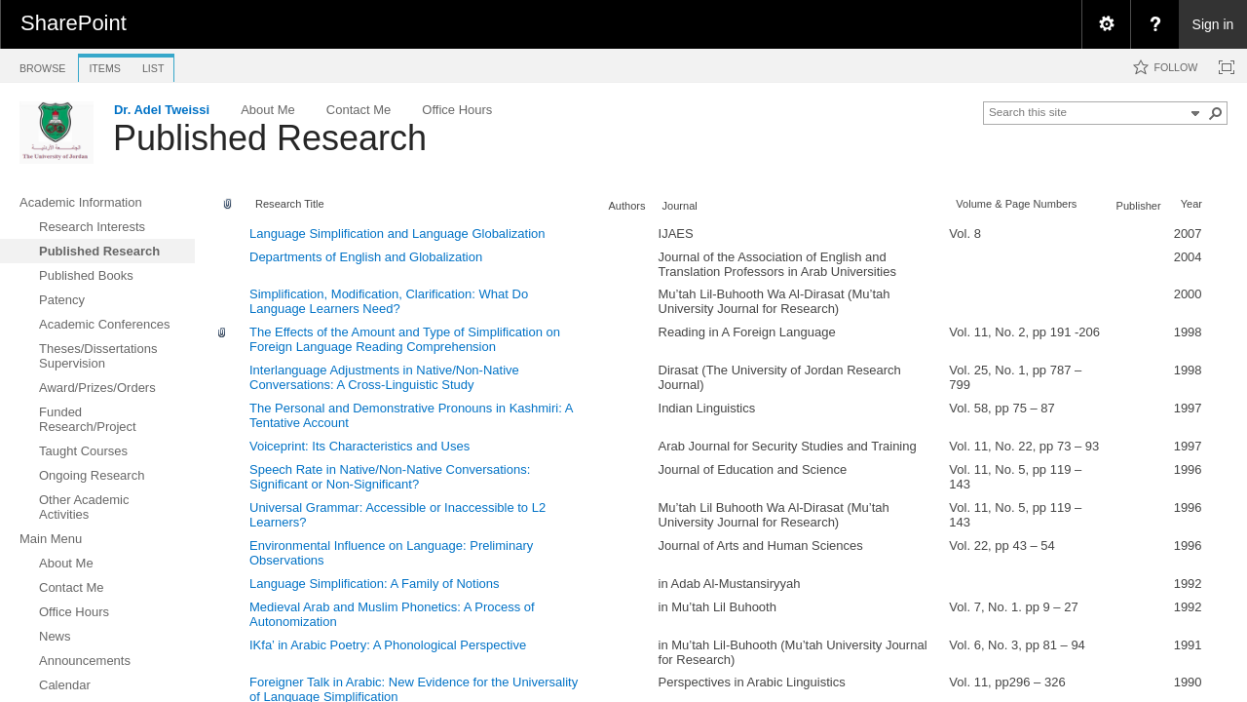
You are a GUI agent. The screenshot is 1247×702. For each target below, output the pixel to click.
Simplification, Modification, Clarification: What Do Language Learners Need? (388, 301)
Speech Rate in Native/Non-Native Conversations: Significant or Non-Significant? (389, 476)
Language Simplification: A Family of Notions (374, 583)
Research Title (289, 204)
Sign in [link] (1213, 24)
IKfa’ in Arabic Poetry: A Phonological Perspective (387, 645)
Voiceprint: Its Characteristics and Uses (359, 446)
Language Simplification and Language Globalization (397, 233)
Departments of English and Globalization (365, 257)
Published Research (270, 138)
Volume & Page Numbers (1016, 204)
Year (1191, 204)
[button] (1216, 113)
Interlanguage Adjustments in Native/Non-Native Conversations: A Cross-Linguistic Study (384, 377)
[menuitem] (1105, 24)
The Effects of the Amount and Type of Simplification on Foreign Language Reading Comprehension (404, 339)
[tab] (42, 65)
